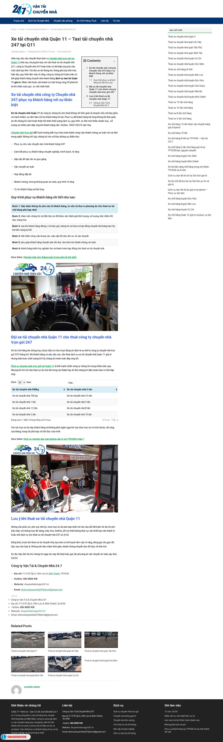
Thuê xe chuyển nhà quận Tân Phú (100, 651)
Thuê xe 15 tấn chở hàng (180, 102)
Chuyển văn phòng (63, 20)
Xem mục (21, 382)
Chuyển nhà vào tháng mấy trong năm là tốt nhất (50, 257)
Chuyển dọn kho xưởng (124, 720)
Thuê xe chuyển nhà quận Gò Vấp (63, 651)
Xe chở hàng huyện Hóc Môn (182, 156)
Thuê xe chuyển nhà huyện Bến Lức (185, 74)
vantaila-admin (18, 52)
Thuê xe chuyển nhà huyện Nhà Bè (185, 91)
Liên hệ (104, 20)
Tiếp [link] (113, 420)
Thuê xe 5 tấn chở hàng (179, 118)
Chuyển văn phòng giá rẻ (125, 716)
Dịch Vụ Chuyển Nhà (38, 20)
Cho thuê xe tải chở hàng (125, 724)
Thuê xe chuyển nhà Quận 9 (24, 651)
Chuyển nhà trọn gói (22, 132)
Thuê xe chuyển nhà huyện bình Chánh (187, 96)
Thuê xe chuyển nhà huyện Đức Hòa (186, 80)
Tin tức (116, 20)
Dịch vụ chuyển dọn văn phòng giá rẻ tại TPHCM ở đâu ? (54, 439)
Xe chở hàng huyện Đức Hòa (182, 198)
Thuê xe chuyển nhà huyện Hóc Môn (100, 660)
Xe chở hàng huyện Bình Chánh (183, 161)
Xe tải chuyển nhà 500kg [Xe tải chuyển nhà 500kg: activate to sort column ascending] (25, 389)
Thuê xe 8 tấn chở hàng (179, 113)
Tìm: (93, 383)
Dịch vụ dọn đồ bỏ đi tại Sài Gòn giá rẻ (187, 175)
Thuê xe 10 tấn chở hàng (180, 107)
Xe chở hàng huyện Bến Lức (182, 204)
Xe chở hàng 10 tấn (177, 133)
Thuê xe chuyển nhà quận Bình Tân (27, 675)
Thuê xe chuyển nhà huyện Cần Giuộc (186, 85)
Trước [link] (107, 420)
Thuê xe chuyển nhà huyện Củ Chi (63, 675)
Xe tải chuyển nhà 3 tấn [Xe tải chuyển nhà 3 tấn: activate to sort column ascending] (79, 389)
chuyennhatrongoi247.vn (33, 611)
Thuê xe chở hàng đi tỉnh (180, 69)
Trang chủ (18, 20)
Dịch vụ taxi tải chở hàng (125, 733)
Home (13, 29)
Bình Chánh (54, 573)
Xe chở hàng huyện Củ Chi (181, 209)
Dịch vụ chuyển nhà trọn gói (126, 711)
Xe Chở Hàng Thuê (86, 20)
